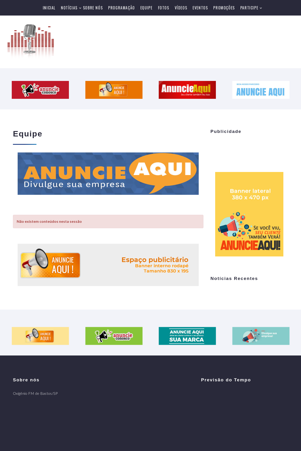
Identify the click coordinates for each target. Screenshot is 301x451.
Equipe (146, 8)
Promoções (224, 8)
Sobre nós (93, 8)
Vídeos (181, 8)
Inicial (49, 8)
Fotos (163, 8)
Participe (249, 8)
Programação (121, 8)
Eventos (200, 8)
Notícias (69, 8)
